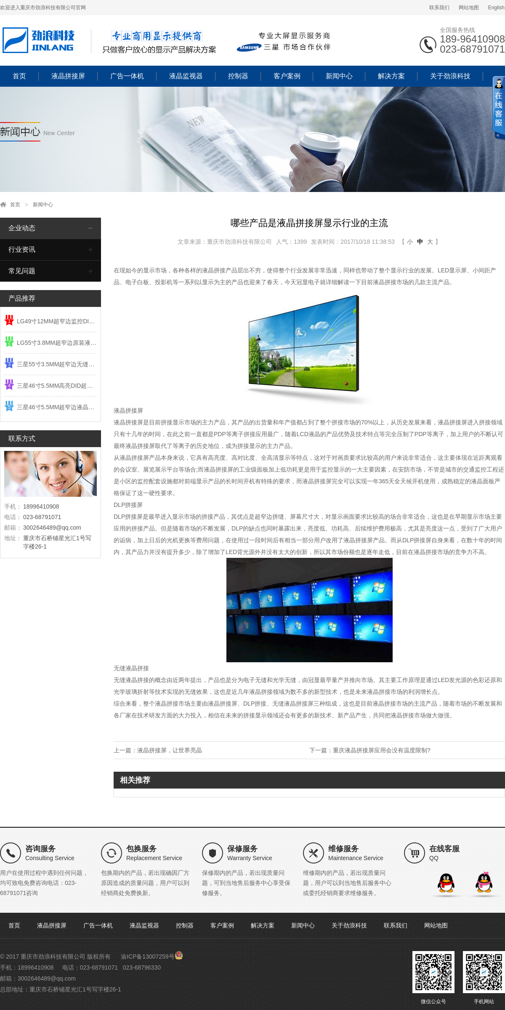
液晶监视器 (186, 76)
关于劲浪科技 (450, 76)
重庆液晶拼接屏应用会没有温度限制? (382, 750)
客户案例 (287, 76)
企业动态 (21, 228)
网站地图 (469, 8)
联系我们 (439, 8)
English (496, 8)
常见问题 (21, 270)
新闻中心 (339, 76)
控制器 (238, 76)
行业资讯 (21, 249)
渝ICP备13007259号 (148, 956)
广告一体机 (127, 76)
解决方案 (391, 76)
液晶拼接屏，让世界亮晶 (169, 750)
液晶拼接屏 (68, 76)
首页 (19, 76)
